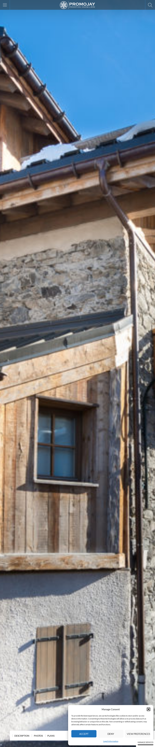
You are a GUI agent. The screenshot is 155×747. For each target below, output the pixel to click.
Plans (50, 735)
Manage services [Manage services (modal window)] (145, 743)
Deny (110, 733)
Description (21, 735)
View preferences (138, 733)
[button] (148, 709)
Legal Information (110, 741)
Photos (38, 735)
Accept (84, 733)
